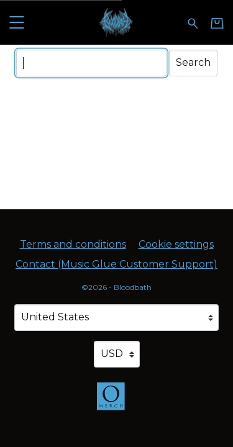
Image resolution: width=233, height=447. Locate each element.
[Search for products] (193, 22)
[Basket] (217, 23)
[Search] (91, 63)
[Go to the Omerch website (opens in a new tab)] (117, 402)
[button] (16, 22)
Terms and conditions (73, 244)
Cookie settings (176, 244)
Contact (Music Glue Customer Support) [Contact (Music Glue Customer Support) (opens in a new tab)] (116, 264)
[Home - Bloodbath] (116, 22)
